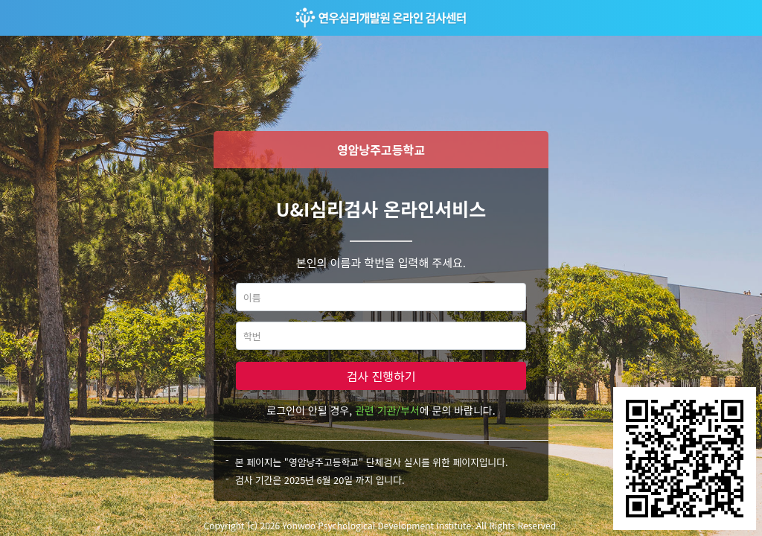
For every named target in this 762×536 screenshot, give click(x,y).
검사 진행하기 (381, 376)
